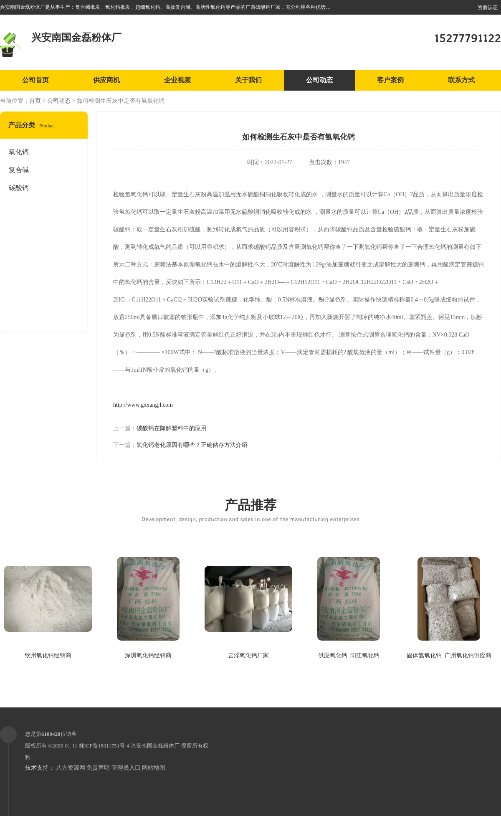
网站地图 (153, 768)
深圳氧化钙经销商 (148, 655)
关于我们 (248, 80)
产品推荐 (250, 510)
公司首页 (35, 80)
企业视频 (177, 80)
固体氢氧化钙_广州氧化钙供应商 (449, 655)
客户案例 (390, 80)
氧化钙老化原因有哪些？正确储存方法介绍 (192, 445)
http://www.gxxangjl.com (143, 405)
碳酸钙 (19, 187)
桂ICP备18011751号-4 (104, 746)
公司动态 (319, 80)
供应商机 (106, 80)
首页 (35, 101)
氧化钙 (19, 151)
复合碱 (19, 169)
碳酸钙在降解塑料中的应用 (172, 428)
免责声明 (98, 768)
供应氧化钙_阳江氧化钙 (349, 655)
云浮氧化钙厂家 (248, 655)
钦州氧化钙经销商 (48, 655)
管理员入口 (126, 768)
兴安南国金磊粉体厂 (155, 746)
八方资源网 (70, 768)
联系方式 (461, 80)
